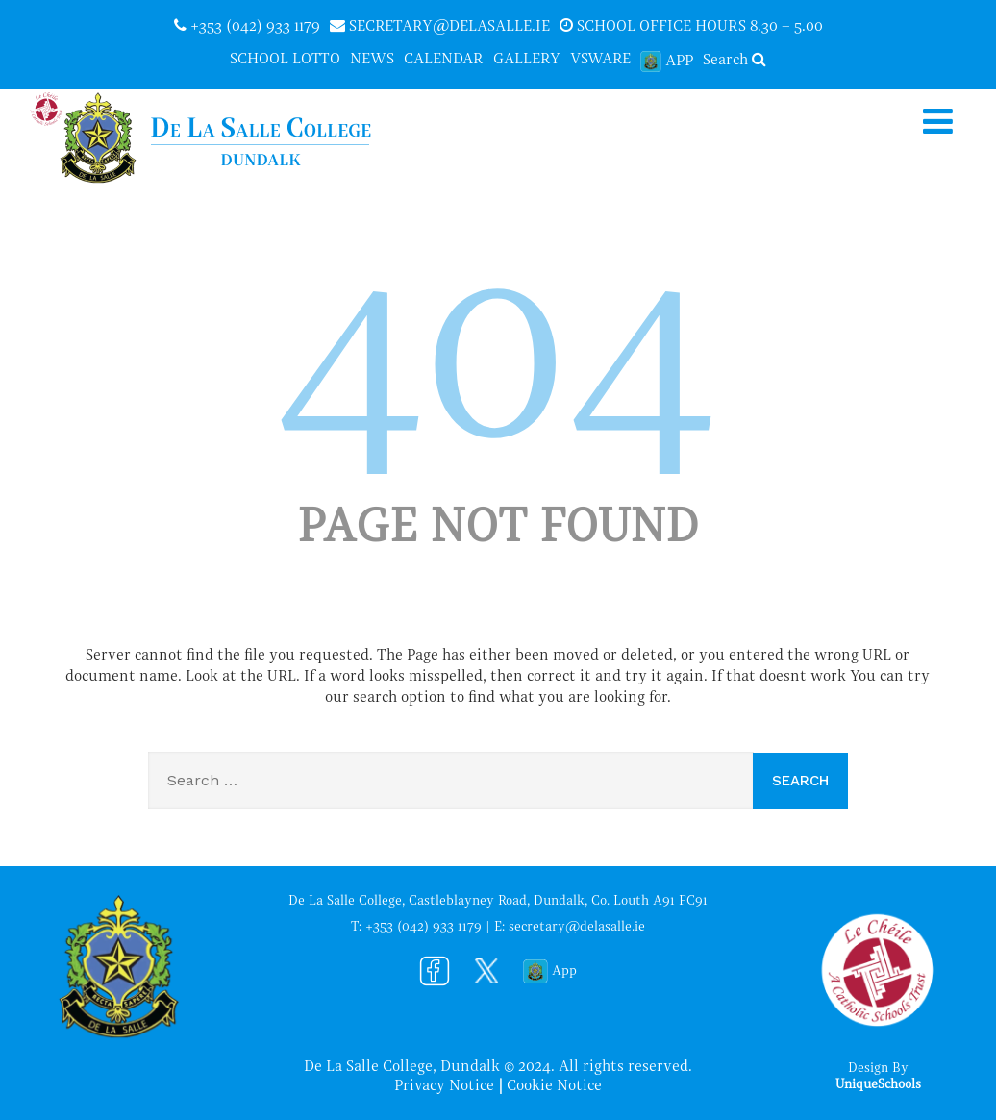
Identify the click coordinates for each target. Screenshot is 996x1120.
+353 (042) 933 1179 (247, 26)
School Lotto (285, 59)
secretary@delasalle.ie (440, 26)
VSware (600, 59)
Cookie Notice (554, 1086)
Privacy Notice (444, 1086)
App (666, 61)
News (372, 59)
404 (497, 367)
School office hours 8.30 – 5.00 (691, 26)
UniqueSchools (878, 1084)
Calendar (444, 59)
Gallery (526, 59)
